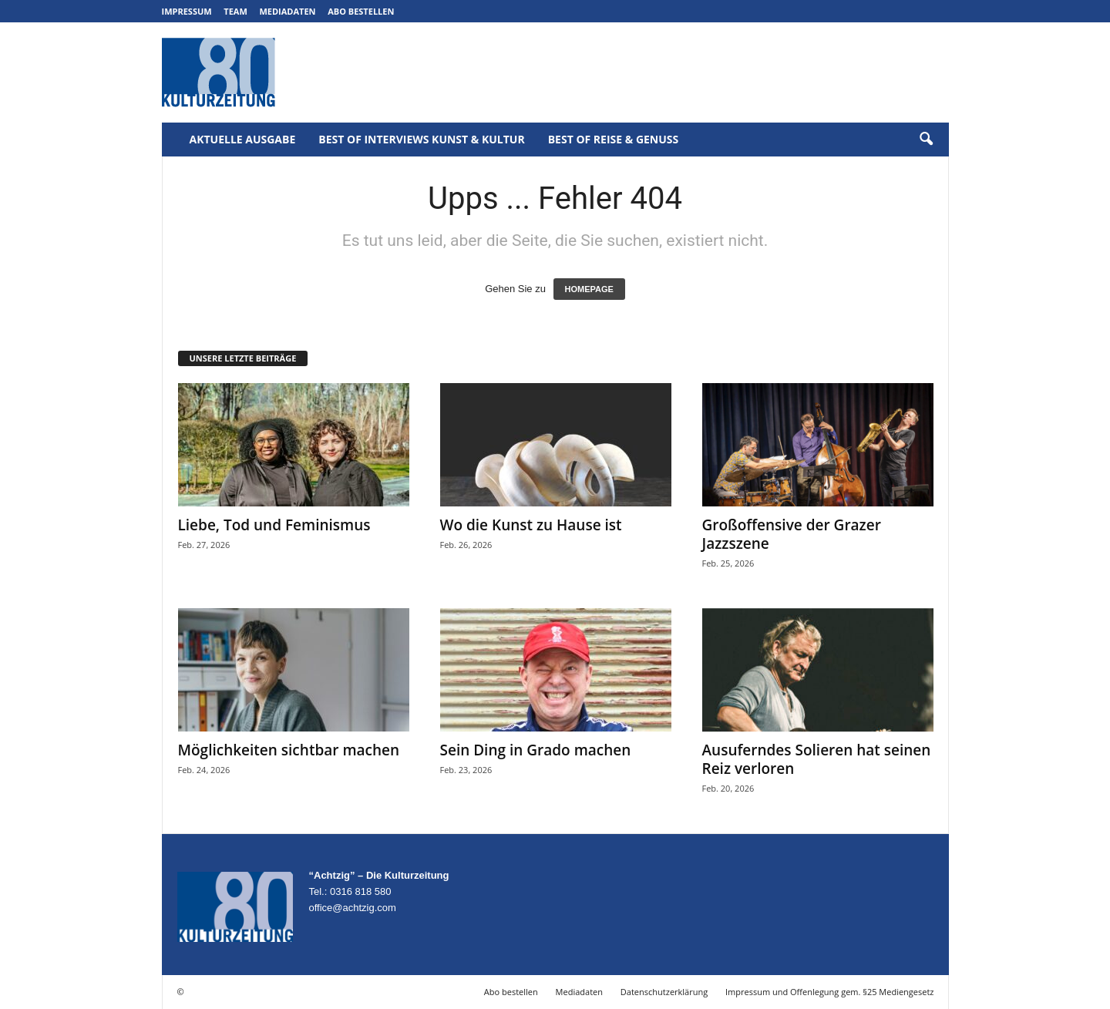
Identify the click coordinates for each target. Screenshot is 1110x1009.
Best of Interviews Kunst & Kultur (421, 139)
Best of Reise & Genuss (613, 139)
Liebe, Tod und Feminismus (274, 525)
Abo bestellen (361, 11)
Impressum (187, 11)
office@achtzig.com (352, 907)
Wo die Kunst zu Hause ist (531, 525)
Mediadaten (287, 11)
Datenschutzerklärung (664, 991)
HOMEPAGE (589, 289)
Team (235, 11)
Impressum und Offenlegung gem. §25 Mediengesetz (829, 991)
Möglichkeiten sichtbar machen (289, 750)
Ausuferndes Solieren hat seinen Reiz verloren (816, 759)
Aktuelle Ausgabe (243, 139)
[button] (926, 139)
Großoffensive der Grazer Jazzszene (791, 534)
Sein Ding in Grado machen (535, 750)
